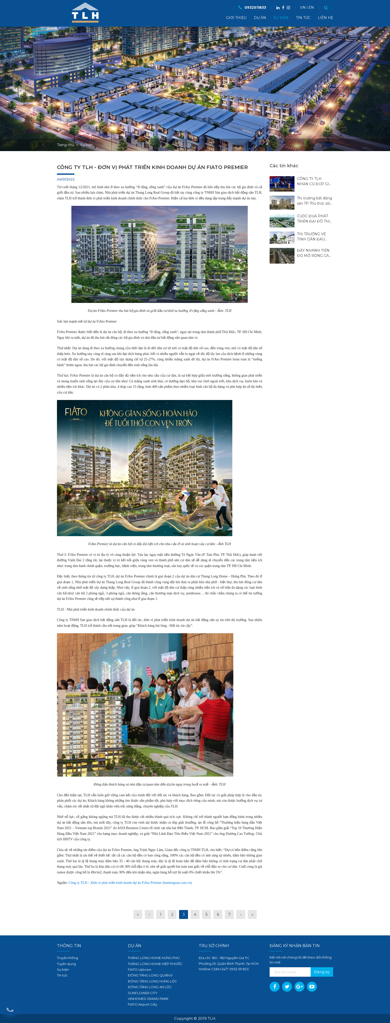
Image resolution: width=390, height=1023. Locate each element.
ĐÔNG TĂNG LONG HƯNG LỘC (152, 981)
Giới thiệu (236, 17)
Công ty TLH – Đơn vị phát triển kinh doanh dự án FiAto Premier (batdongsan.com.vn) (130, 883)
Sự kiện (281, 17)
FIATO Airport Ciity (142, 1004)
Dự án (260, 17)
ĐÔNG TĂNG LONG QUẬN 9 (150, 975)
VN (303, 7)
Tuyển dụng (66, 964)
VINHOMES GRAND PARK (148, 999)
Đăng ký (322, 971)
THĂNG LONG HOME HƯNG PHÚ (154, 958)
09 (231, 969)
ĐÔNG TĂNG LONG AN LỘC (150, 987)
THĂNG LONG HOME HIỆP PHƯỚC (155, 964)
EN (311, 7)
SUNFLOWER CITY (142, 993)
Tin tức (303, 17)
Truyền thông (67, 958)
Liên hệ (325, 17)
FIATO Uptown (139, 969)
